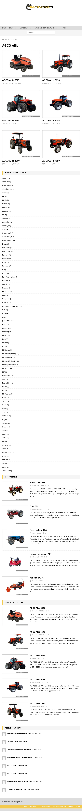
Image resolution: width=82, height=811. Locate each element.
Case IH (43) (6, 218)
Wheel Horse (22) (8, 452)
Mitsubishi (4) (7, 368)
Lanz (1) (5, 339)
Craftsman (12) (7, 233)
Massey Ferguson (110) (10, 354)
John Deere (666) (8, 321)
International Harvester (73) (12, 306)
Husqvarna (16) (7, 299)
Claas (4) (5, 229)
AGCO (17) (6, 178)
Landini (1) (6, 335)
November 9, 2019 (10, 164)
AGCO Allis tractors (14, 602)
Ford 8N (34, 506)
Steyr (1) (5, 419)
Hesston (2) (6, 288)
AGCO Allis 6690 (51, 80)
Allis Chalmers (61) (8, 189)
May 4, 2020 (8, 124)
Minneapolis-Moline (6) (10, 365)
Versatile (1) (6, 445)
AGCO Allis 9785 (11, 120)
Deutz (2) (5, 244)
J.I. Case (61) (6, 313)
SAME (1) (5, 401)
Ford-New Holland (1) (10, 277)
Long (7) (5, 346)
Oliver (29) (5, 379)
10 (48, 485)
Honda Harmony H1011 (41, 554)
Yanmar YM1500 (37, 482)
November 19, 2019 (38, 509)
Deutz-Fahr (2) (7, 251)
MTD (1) (5, 372)
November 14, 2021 (10, 83)
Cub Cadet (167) (8, 237)
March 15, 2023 (37, 533)
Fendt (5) (5, 262)
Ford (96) (5, 273)
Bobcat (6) (6, 204)
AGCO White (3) (7, 185)
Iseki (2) (5, 310)
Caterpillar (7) (7, 222)
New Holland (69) (8, 376)
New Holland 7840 (38, 530)
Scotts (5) (5, 409)
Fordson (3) (6, 280)
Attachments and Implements (46, 28)
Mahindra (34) (7, 350)
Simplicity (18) (7, 423)
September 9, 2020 (38, 485)
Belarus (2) (6, 196)
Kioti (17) (5, 324)
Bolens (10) (6, 207)
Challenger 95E (22, 765)
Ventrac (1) (6, 441)
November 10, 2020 (50, 83)
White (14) (5, 456)
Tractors (12, 28)
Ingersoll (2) (6, 302)
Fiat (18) (5, 270)
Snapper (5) (6, 427)
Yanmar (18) (6, 463)
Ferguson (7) (6, 266)
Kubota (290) (6, 328)
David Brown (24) (8, 240)
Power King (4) (7, 383)
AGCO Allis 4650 (51, 160)
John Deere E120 (25, 741)
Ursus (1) (5, 434)
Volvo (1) (5, 449)
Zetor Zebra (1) (7, 471)
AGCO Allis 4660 (11, 160)
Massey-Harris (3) (8, 357)
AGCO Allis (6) (7, 182)
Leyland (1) (6, 343)
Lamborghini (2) (7, 332)
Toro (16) (5, 430)
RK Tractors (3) (7, 394)
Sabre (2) (5, 397)
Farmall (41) (6, 255)
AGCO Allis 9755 (51, 120)
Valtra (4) (5, 438)
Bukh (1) (5, 215)
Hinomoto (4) (7, 291)
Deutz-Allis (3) (7, 248)
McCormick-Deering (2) (10, 361)
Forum (63, 28)
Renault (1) (6, 390)
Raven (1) (5, 387)
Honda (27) (6, 295)
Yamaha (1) (6, 460)
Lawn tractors (25, 28)
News (4, 28)
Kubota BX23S (37, 577)
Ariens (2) (5, 193)
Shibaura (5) (6, 416)
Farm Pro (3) (6, 259)
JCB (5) (4, 317)
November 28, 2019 (38, 581)
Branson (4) (6, 211)
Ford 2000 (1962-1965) (31, 789)
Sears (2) (5, 412)
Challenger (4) (7, 226)
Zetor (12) (5, 467)
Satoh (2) (5, 405)
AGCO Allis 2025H (11, 80)
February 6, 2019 (37, 557)
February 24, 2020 (50, 124)
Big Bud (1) (6, 200)
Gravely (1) (6, 284)
